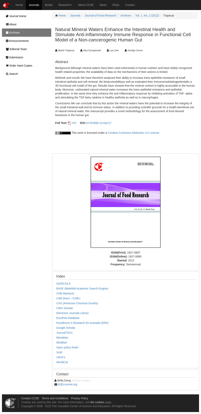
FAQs (115, 4)
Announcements (16, 40)
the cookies (97, 402)
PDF (74, 123)
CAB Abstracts (65, 293)
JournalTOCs (64, 332)
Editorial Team (15, 49)
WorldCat (62, 362)
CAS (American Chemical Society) (77, 303)
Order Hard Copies (18, 65)
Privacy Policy (79, 398)
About (10, 24)
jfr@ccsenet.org (67, 384)
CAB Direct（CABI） (69, 298)
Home (19, 4)
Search (11, 73)
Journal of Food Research (100, 15)
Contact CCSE (30, 398)
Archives (126, 15)
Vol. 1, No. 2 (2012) (147, 15)
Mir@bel (61, 342)
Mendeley (62, 337)
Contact (130, 4)
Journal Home (15, 16)
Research (65, 4)
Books (49, 4)
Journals (34, 4)
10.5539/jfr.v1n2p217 (98, 123)
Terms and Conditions (55, 398)
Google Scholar (65, 327)
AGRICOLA (63, 283)
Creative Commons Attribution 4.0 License (133, 132)
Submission (13, 57)
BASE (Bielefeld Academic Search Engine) (82, 288)
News (103, 4)
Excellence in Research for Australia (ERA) (82, 322)
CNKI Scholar (64, 308)
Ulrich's (60, 357)
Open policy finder (67, 347)
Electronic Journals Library (72, 313)
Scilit (59, 352)
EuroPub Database (67, 318)
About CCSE (86, 4)
